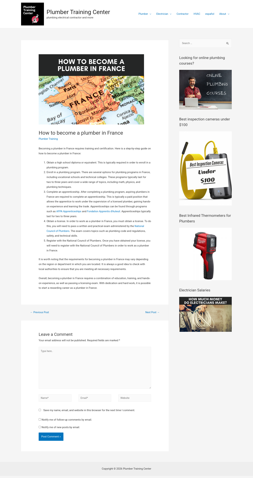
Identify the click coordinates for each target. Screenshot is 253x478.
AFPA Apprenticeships (69, 211)
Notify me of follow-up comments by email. (67, 421)
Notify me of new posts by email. (61, 429)
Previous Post (40, 312)
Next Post (152, 312)
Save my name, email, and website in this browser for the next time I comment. (89, 412)
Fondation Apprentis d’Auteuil (105, 211)
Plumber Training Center (79, 12)
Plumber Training (49, 138)
